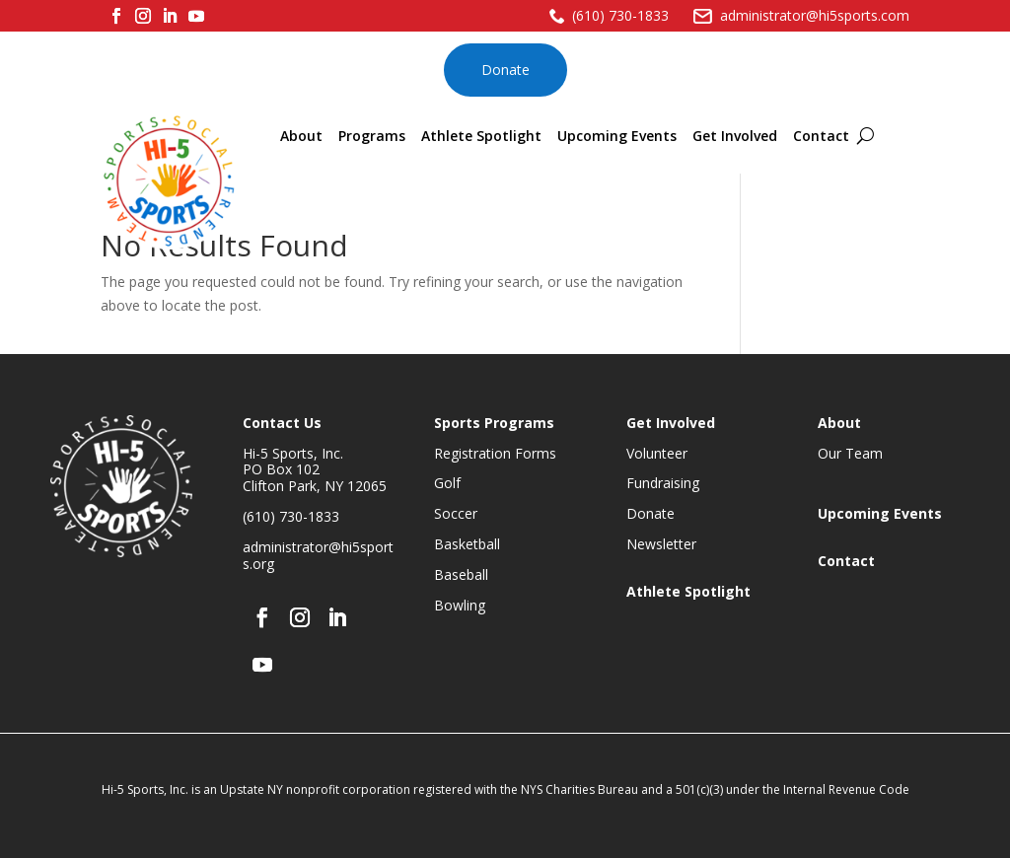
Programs (371, 135)
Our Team (850, 453)
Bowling (459, 605)
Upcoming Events (617, 135)
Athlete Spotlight (481, 135)
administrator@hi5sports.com (814, 15)
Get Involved (734, 135)
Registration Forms (495, 453)
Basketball (467, 544)
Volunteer (656, 453)
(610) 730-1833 (620, 15)
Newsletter (661, 544)
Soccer (455, 513)
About (301, 135)
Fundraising (662, 482)
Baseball (461, 574)
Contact (821, 135)
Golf (447, 482)
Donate (505, 69)
